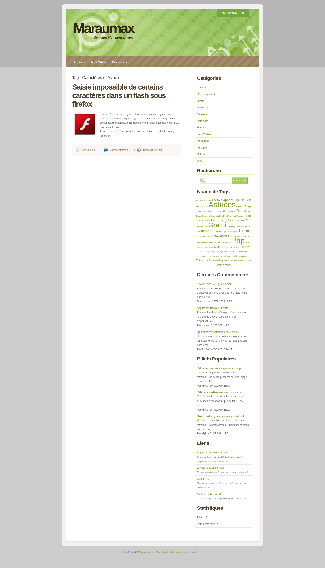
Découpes (119, 62)
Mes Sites (98, 62)
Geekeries (203, 107)
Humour (201, 127)
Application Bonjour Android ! (213, 308)
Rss (223, 12)
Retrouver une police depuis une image (219, 368)
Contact (232, 12)
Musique (202, 147)
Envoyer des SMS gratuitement (214, 284)
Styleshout (162, 552)
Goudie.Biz (222, 483)
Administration (178, 552)
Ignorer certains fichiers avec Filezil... (218, 332)
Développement (206, 94)
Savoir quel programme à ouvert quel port (220, 416)
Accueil (79, 62)
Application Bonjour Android (220, 457)
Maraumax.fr (147, 552)
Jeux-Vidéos (204, 134)
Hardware (202, 120)
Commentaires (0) (120, 150)
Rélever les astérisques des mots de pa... (220, 392)
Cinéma (201, 87)
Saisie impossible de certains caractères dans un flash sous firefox (119, 95)
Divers (200, 101)
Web (199, 160)
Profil (242, 12)
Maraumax (103, 28)
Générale (202, 114)
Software (202, 154)
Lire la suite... (89, 150)
